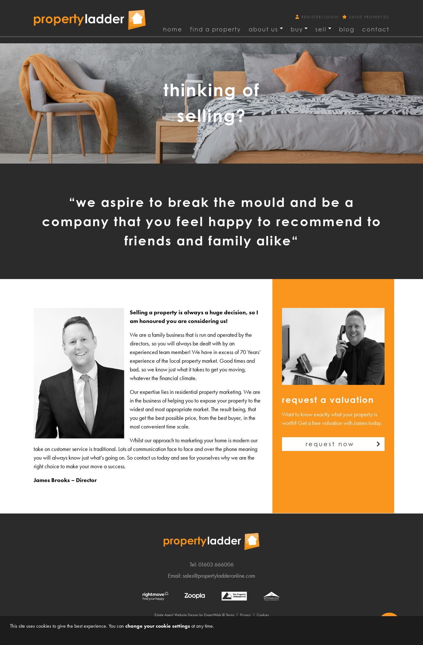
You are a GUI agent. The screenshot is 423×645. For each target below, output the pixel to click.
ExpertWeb (212, 614)
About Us (263, 29)
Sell (321, 29)
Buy (297, 29)
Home (172, 29)
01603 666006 (216, 564)
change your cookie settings (157, 626)
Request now (330, 449)
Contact (375, 29)
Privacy (245, 614)
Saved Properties (365, 17)
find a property (215, 29)
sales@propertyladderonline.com (219, 575)
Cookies (263, 614)
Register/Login (318, 17)
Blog (346, 29)
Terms (230, 614)
